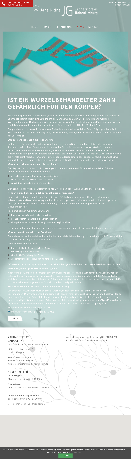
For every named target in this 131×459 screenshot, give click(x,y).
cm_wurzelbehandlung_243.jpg (32, 311)
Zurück (14, 318)
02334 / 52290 (15, 5)
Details (77, 452)
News (80, 26)
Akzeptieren (65, 456)
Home (34, 26)
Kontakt (94, 26)
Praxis (47, 26)
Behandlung (64, 26)
